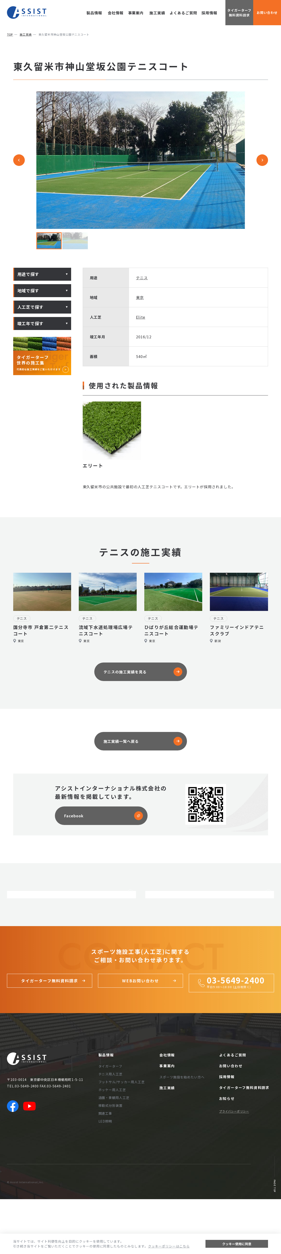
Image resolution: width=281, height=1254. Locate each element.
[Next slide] (262, 160)
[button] (49, 240)
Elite (140, 317)
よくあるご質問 (183, 13)
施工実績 (157, 13)
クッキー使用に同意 (236, 1244)
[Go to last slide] (19, 160)
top (10, 35)
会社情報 (113, 13)
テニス (142, 277)
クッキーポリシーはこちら (169, 1246)
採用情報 (209, 13)
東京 (140, 297)
